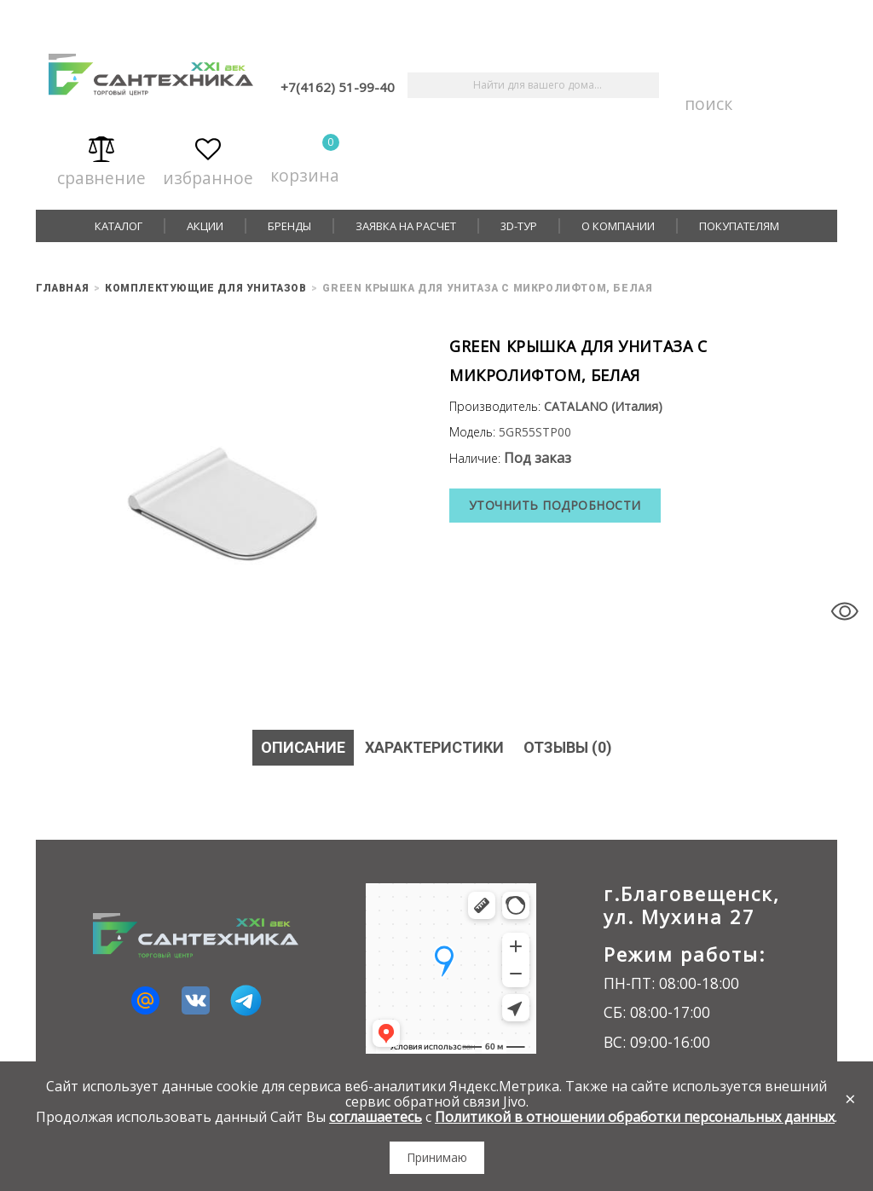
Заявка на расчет (406, 226)
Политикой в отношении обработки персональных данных (635, 1117)
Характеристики (433, 747)
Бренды (289, 226)
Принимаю (437, 1157)
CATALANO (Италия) (603, 406)
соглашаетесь (375, 1117)
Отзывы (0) (568, 747)
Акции (205, 226)
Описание (302, 747)
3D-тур (518, 226)
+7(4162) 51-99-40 (337, 86)
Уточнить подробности (555, 505)
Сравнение (101, 159)
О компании (618, 226)
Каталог (118, 226)
